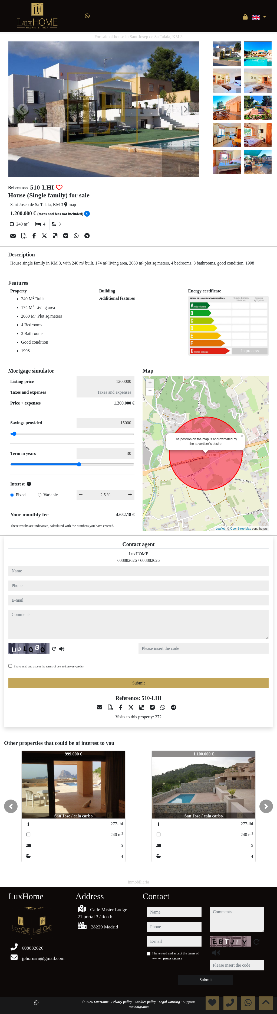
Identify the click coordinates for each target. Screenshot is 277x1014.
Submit (138, 683)
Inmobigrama (138, 1007)
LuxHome (101, 1002)
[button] (11, 806)
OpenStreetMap (240, 528)
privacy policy (75, 666)
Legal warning (170, 1002)
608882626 (127, 560)
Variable (50, 495)
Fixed (20, 495)
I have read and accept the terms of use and (49, 666)
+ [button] (150, 383)
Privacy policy (122, 1002)
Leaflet (220, 528)
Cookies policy (145, 1002)
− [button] (150, 391)
